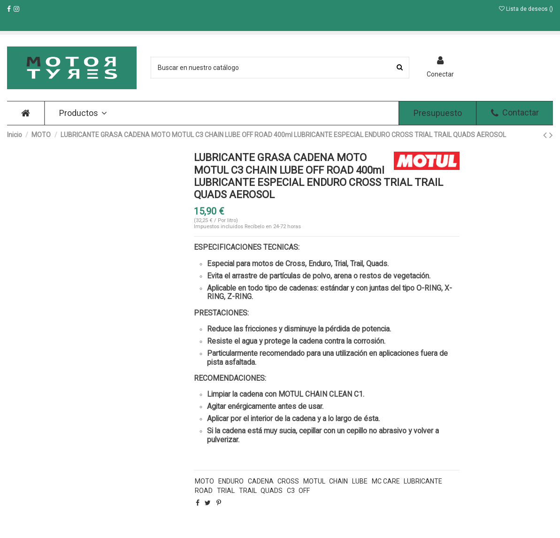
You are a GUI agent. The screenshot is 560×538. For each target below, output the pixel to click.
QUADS (272, 490)
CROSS (288, 481)
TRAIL (248, 490)
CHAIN (338, 481)
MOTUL (314, 481)
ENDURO (231, 481)
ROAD (204, 490)
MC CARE (386, 481)
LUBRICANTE (423, 481)
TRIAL (226, 490)
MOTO (204, 481)
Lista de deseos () (526, 9)
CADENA (261, 481)
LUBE (360, 481)
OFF (304, 490)
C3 (291, 490)
